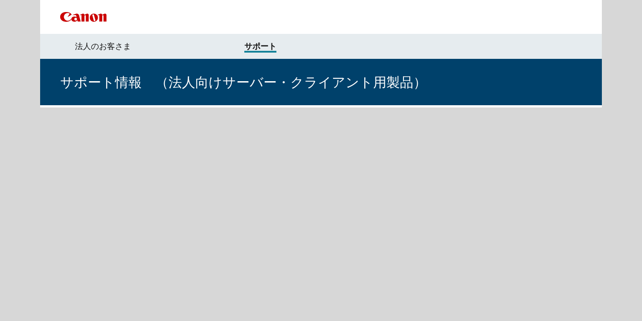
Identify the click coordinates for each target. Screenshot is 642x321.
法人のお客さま (103, 46)
